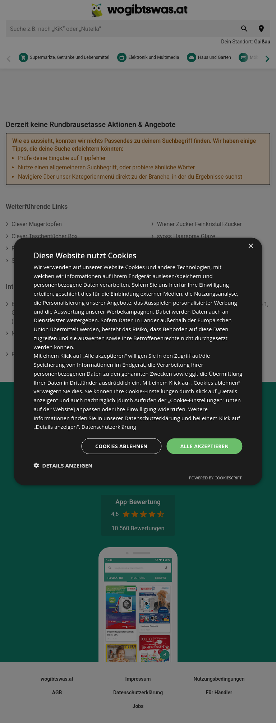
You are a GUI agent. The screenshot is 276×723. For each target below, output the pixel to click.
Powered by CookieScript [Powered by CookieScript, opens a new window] (215, 477)
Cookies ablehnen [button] (121, 445)
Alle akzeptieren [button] (204, 445)
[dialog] (138, 361)
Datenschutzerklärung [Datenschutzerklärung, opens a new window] (109, 426)
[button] (62, 465)
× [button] (250, 246)
